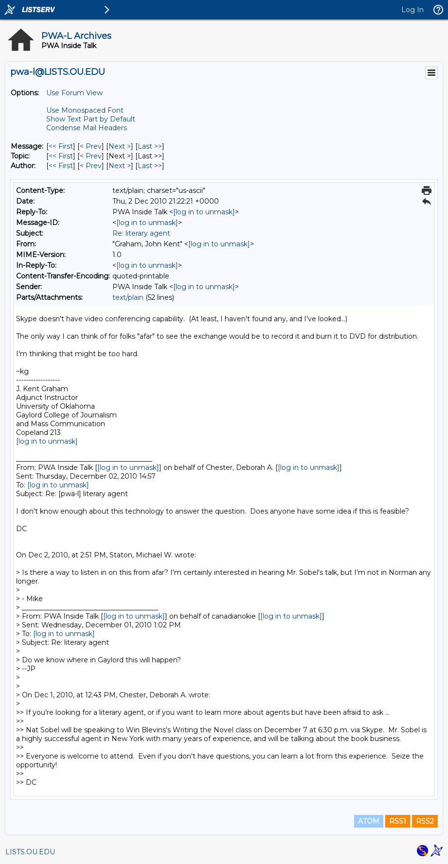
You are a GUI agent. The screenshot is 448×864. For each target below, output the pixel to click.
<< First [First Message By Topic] (61, 156)
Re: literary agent (141, 233)
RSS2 (425, 821)
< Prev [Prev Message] (91, 146)
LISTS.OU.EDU (30, 851)
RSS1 (397, 821)
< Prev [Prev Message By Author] (91, 165)
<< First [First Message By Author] (61, 165)
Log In (412, 9)
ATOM (368, 821)
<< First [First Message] (61, 146)
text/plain (127, 297)
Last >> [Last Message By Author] (150, 165)
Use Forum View (74, 92)
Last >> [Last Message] (150, 146)
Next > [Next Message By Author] (119, 165)
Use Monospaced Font (85, 110)
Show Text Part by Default (90, 119)
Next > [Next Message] (119, 146)
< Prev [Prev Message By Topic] (91, 156)
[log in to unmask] (204, 211)
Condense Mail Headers (86, 127)
